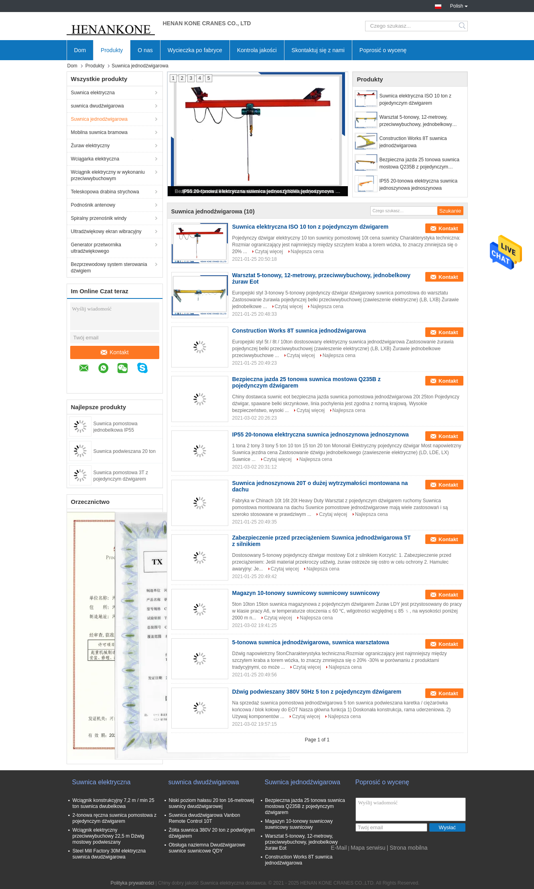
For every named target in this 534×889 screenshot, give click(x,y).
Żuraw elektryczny (90, 145)
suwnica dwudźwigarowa (97, 106)
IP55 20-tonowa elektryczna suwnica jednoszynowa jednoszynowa (258, 191)
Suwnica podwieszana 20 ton (124, 451)
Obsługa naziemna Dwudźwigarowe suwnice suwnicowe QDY (207, 848)
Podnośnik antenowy (93, 205)
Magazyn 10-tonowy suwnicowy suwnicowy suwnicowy (306, 593)
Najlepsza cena (307, 251)
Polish (459, 5)
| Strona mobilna (407, 847)
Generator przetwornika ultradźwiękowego (96, 248)
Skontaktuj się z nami (318, 50)
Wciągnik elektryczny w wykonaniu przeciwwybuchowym (108, 175)
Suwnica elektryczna (93, 92)
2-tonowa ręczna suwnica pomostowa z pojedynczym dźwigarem (114, 818)
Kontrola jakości (257, 50)
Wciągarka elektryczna (95, 159)
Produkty (112, 50)
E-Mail (339, 847)
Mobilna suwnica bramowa (99, 132)
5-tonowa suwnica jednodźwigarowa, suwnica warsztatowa (310, 642)
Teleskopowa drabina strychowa (105, 192)
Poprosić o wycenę (383, 50)
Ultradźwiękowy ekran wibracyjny (106, 231)
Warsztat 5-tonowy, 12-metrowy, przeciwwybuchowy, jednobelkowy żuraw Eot (416, 121)
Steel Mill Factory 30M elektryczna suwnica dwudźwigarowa (109, 854)
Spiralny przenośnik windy (99, 218)
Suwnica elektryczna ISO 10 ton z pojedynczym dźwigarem (415, 99)
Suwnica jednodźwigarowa (99, 119)
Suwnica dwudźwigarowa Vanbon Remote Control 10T (204, 818)
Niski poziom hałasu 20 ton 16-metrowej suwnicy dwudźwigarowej (211, 803)
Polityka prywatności (132, 883)
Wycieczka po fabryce (195, 50)
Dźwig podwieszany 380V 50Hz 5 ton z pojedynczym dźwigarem (317, 691)
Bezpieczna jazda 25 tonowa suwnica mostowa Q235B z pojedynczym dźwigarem (419, 163)
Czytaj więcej (269, 251)
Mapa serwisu (368, 847)
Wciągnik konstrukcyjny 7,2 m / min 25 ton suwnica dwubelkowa (113, 803)
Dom (80, 50)
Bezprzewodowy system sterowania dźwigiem (109, 268)
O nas (145, 50)
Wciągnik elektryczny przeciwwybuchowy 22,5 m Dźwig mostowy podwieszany (108, 836)
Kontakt (115, 352)
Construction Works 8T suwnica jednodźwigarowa (413, 142)
